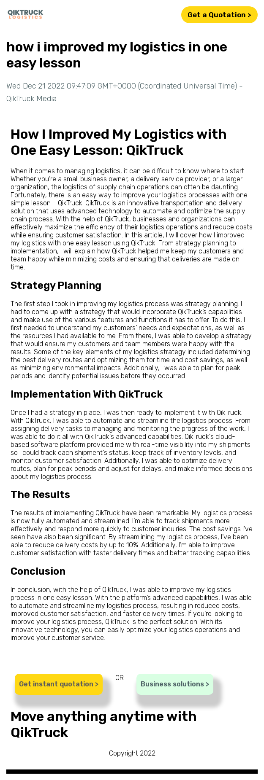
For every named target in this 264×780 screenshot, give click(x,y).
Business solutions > (175, 684)
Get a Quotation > (219, 15)
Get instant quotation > (58, 684)
